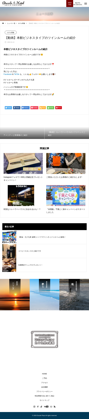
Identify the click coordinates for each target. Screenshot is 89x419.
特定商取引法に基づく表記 (44, 396)
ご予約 (44, 378)
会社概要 (44, 387)
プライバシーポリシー (44, 391)
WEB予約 (70, 4)
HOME (44, 374)
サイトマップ (44, 400)
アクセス (44, 383)
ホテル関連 (10, 32)
